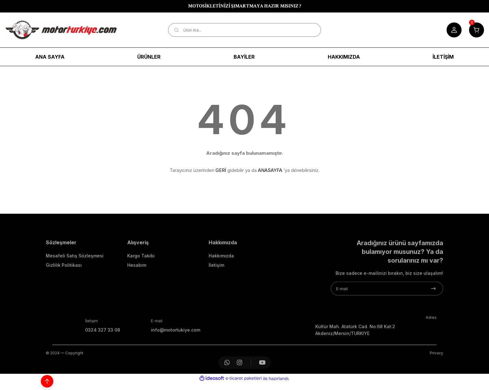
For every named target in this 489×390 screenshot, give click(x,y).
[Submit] (433, 307)
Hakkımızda (221, 274)
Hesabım (136, 284)
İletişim (216, 284)
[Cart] (476, 29)
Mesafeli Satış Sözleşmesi (75, 274)
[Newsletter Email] (387, 307)
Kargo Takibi (141, 274)
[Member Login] (454, 29)
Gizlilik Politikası (64, 284)
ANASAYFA (270, 170)
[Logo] (61, 30)
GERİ (220, 170)
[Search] (244, 30)
